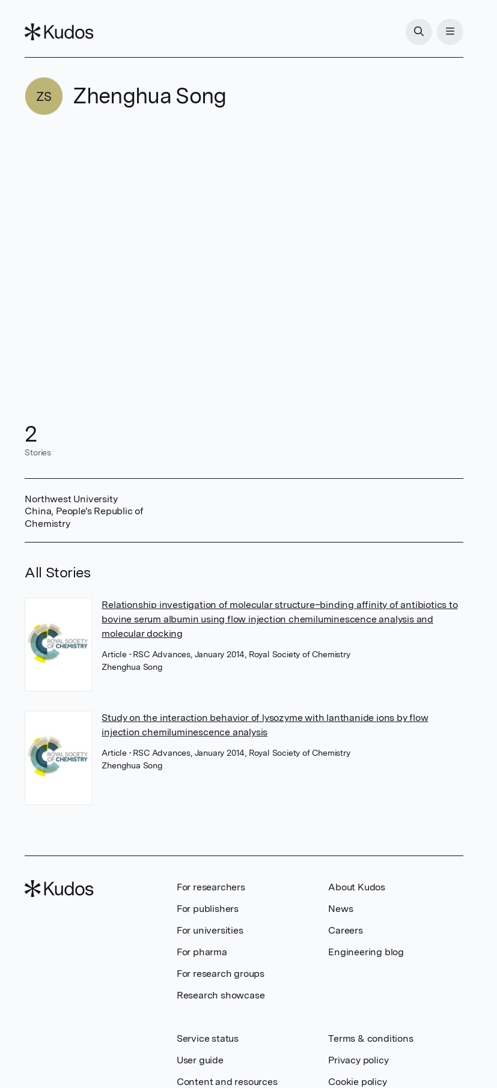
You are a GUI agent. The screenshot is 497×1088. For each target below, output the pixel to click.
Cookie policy (357, 1081)
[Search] (419, 32)
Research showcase (221, 995)
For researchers (211, 887)
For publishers (208, 908)
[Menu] (450, 32)
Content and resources (227, 1081)
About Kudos (356, 887)
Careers (345, 930)
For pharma (202, 952)
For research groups (220, 973)
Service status (208, 1038)
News (340, 908)
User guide (200, 1060)
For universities (210, 930)
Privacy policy (358, 1060)
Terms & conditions (370, 1038)
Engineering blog (366, 952)
